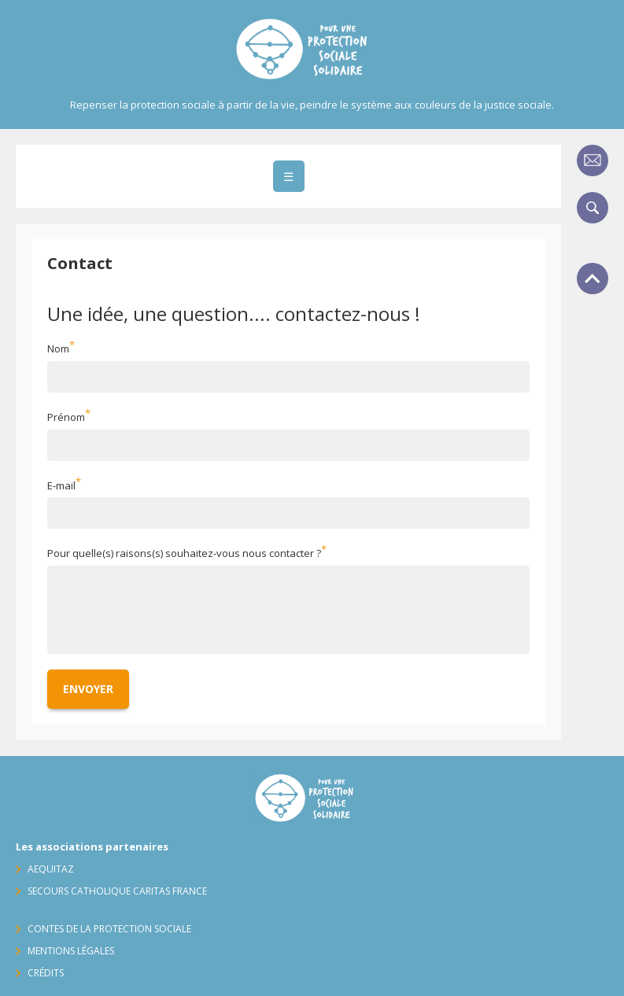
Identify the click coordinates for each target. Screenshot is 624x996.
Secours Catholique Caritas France (117, 891)
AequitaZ (51, 869)
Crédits (46, 972)
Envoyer (88, 688)
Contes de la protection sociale (109, 928)
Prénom (66, 417)
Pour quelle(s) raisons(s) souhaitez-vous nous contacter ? (184, 554)
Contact (592, 160)
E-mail (61, 485)
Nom (58, 348)
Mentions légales (71, 950)
